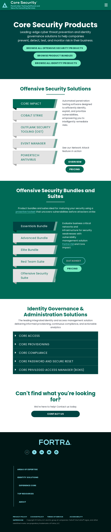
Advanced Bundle (34, 238)
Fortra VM (68, 244)
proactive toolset (25, 211)
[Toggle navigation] (106, 5)
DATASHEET (73, 260)
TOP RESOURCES (25, 493)
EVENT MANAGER (33, 143)
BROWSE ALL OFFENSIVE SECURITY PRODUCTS (54, 48)
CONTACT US (55, 414)
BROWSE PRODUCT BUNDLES (55, 55)
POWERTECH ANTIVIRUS (30, 157)
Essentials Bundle (34, 226)
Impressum (18, 520)
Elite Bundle (29, 250)
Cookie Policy (37, 517)
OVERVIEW (75, 161)
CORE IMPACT (31, 104)
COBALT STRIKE (32, 115)
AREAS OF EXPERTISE (27, 469)
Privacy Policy (20, 517)
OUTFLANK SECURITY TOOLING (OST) (35, 129)
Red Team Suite (33, 262)
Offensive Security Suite (34, 275)
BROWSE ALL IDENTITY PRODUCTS (56, 63)
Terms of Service (55, 517)
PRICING (74, 169)
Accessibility (76, 517)
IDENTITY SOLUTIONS (27, 477)
